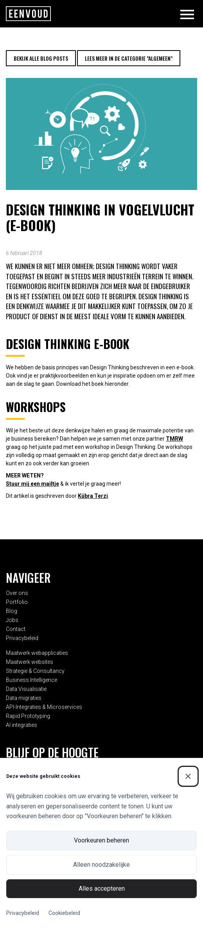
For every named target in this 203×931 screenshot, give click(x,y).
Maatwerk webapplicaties (37, 653)
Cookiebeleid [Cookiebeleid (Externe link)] (64, 913)
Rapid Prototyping (28, 716)
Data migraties (23, 698)
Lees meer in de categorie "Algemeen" (128, 58)
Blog (11, 611)
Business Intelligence (31, 680)
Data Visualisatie (26, 689)
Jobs (12, 620)
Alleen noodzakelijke (101, 864)
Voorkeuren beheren (101, 840)
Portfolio (17, 602)
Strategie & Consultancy (35, 671)
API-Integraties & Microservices (44, 707)
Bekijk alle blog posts (41, 58)
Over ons (17, 593)
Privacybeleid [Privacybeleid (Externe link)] (22, 913)
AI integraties (21, 725)
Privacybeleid (22, 638)
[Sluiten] (188, 776)
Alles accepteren (102, 888)
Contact (15, 629)
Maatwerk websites (29, 662)
